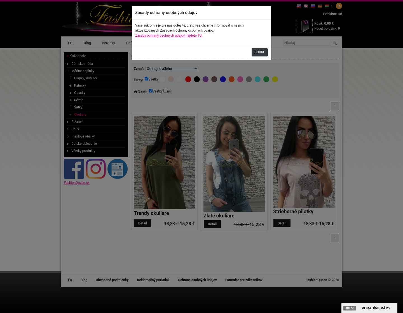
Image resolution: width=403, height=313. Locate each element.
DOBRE (259, 52)
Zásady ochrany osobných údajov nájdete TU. (169, 35)
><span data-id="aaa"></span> (369, 308)
